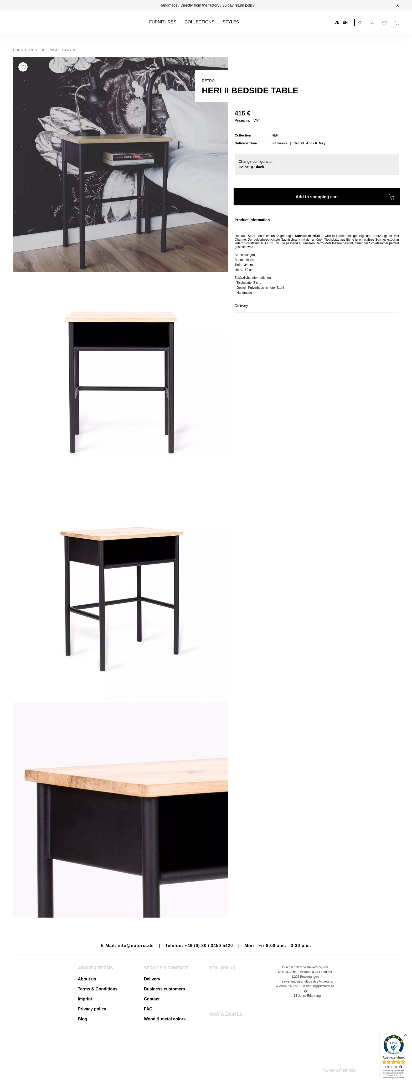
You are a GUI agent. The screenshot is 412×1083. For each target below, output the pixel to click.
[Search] (360, 22)
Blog (82, 1019)
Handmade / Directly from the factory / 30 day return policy (207, 5)
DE (336, 22)
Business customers (164, 989)
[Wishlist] (385, 22)
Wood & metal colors (165, 1019)
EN (345, 22)
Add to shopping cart (345, 197)
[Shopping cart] (398, 22)
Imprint (85, 999)
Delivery (152, 979)
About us (87, 979)
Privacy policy (92, 1009)
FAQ (148, 1009)
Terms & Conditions (97, 989)
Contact (152, 999)
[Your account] (372, 22)
